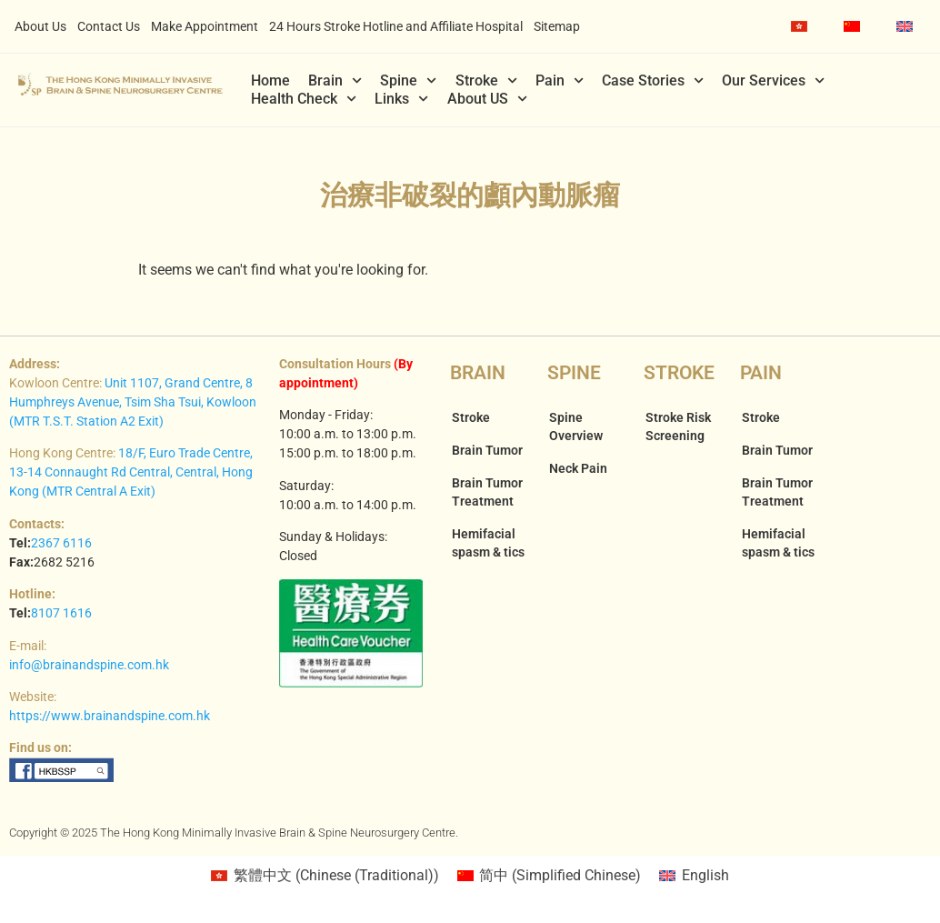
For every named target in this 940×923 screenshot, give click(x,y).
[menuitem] (799, 26)
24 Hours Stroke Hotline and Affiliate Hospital (396, 26)
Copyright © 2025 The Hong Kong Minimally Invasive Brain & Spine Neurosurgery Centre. (233, 832)
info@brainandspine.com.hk (89, 664)
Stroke (486, 81)
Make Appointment (204, 26)
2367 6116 (61, 543)
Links (401, 99)
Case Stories (653, 81)
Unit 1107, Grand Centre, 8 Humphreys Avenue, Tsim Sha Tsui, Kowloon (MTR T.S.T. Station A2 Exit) (132, 402)
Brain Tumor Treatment (487, 492)
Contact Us (108, 26)
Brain (335, 81)
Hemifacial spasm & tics (488, 543)
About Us (40, 26)
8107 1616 (61, 613)
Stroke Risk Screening (678, 426)
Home (270, 80)
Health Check (303, 99)
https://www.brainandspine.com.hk (109, 715)
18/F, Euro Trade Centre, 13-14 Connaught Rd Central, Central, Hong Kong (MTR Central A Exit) (131, 472)
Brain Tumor (487, 450)
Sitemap (557, 26)
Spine (408, 81)
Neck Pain (578, 468)
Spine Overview (576, 426)
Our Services (773, 81)
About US (487, 99)
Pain (559, 81)
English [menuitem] (705, 875)
